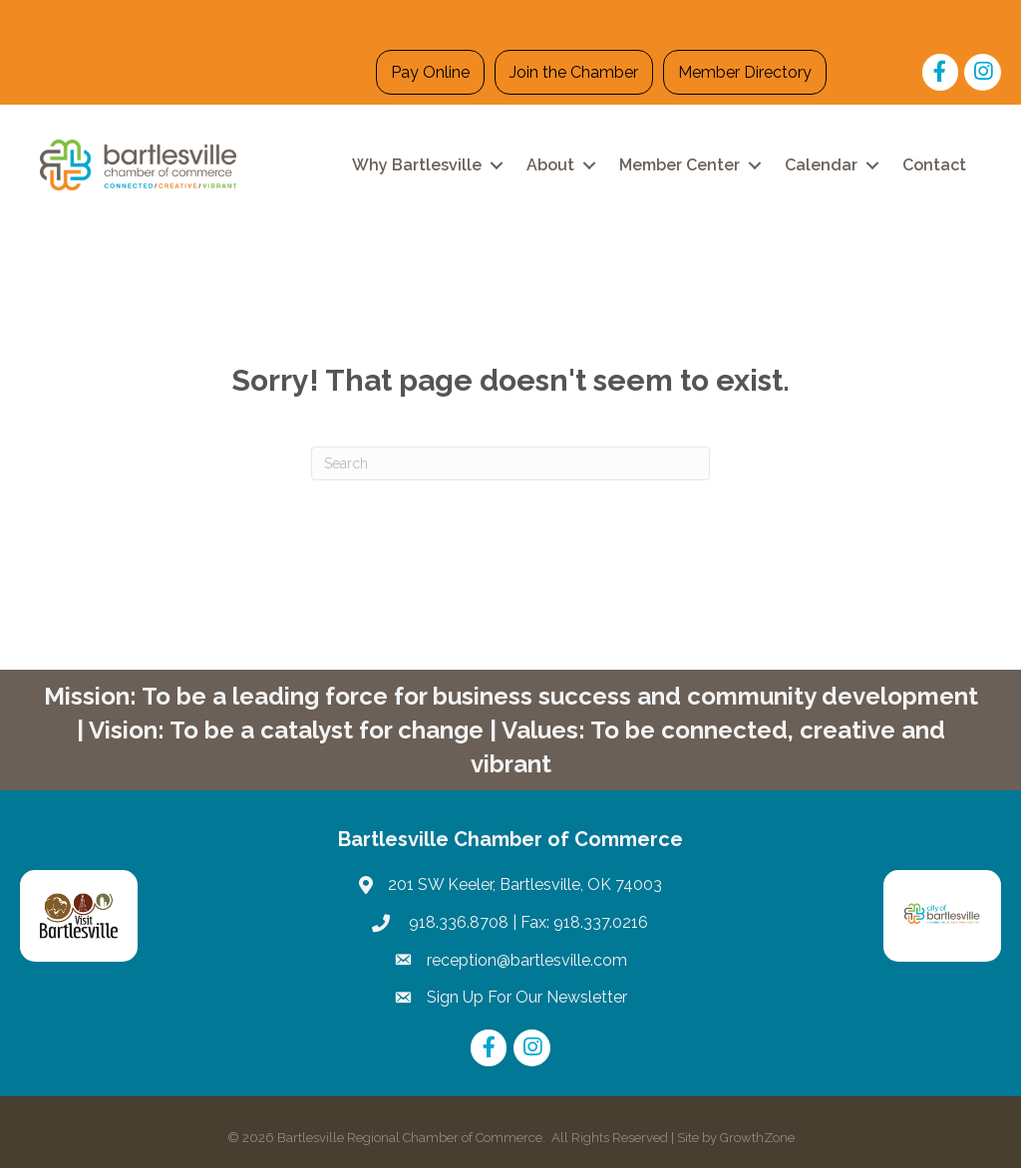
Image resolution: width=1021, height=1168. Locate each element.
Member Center (679, 164)
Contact (934, 164)
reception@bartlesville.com (527, 960)
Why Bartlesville (417, 164)
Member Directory (745, 72)
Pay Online (430, 72)
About (550, 164)
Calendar (821, 164)
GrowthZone (757, 1137)
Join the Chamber (574, 72)
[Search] (510, 463)
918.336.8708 (457, 922)
